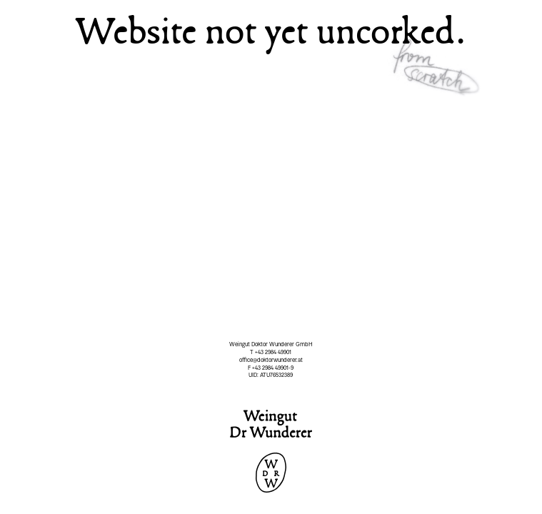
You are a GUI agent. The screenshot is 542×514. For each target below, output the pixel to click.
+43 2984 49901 (273, 352)
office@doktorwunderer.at (271, 360)
